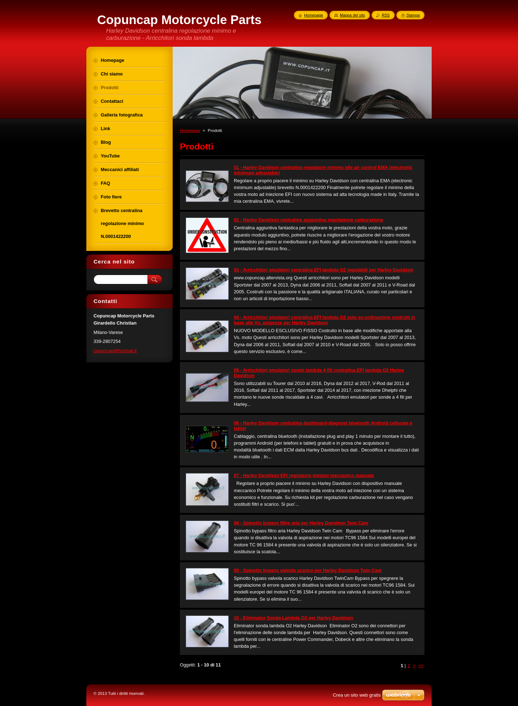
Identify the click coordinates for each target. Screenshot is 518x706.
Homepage (190, 130)
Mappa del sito (352, 15)
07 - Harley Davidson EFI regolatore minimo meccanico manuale (304, 475)
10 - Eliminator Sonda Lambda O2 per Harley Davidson (293, 617)
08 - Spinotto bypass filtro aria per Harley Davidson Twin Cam (301, 523)
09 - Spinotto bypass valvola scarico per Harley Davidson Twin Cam (308, 570)
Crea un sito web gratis (357, 695)
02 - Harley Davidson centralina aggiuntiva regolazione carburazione (308, 220)
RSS (386, 15)
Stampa (413, 15)
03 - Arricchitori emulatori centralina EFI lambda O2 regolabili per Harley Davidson (323, 269)
